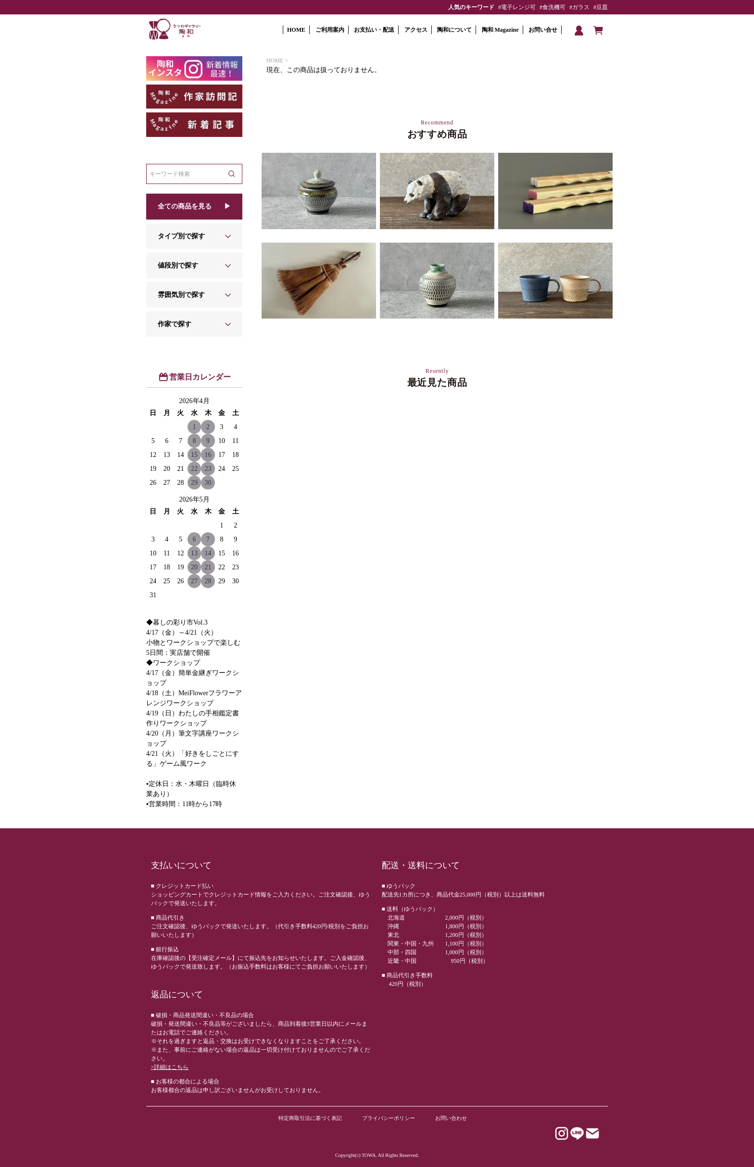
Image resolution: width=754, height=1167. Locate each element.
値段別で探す (178, 265)
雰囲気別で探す (181, 294)
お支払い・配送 (374, 29)
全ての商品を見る (185, 206)
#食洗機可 (553, 7)
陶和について (454, 29)
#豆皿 (600, 7)
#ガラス (579, 7)
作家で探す (174, 324)
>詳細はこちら (170, 1067)
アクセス (415, 29)
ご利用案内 (329, 29)
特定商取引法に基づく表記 (310, 1118)
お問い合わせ (451, 1118)
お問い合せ (542, 29)
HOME (296, 29)
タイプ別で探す (181, 236)
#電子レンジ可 (517, 7)
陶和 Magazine (500, 29)
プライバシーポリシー (388, 1118)
